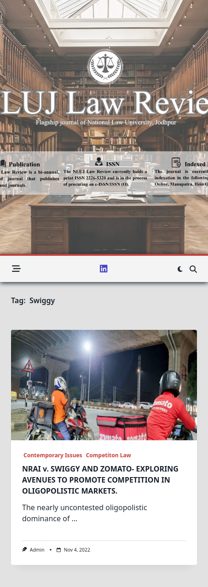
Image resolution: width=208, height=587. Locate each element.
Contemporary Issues (52, 455)
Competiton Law (108, 455)
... (74, 518)
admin (37, 550)
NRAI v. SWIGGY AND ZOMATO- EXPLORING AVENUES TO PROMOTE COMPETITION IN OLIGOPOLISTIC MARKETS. (100, 480)
